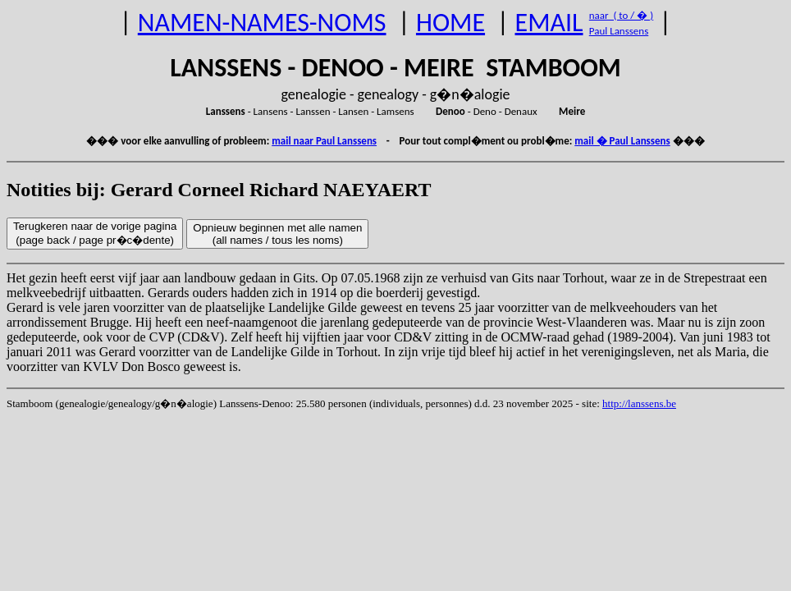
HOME (450, 23)
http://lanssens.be (639, 403)
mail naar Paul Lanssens (324, 141)
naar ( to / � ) (621, 15)
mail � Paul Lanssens (622, 141)
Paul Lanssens (619, 31)
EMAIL (549, 23)
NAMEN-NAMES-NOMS (262, 23)
